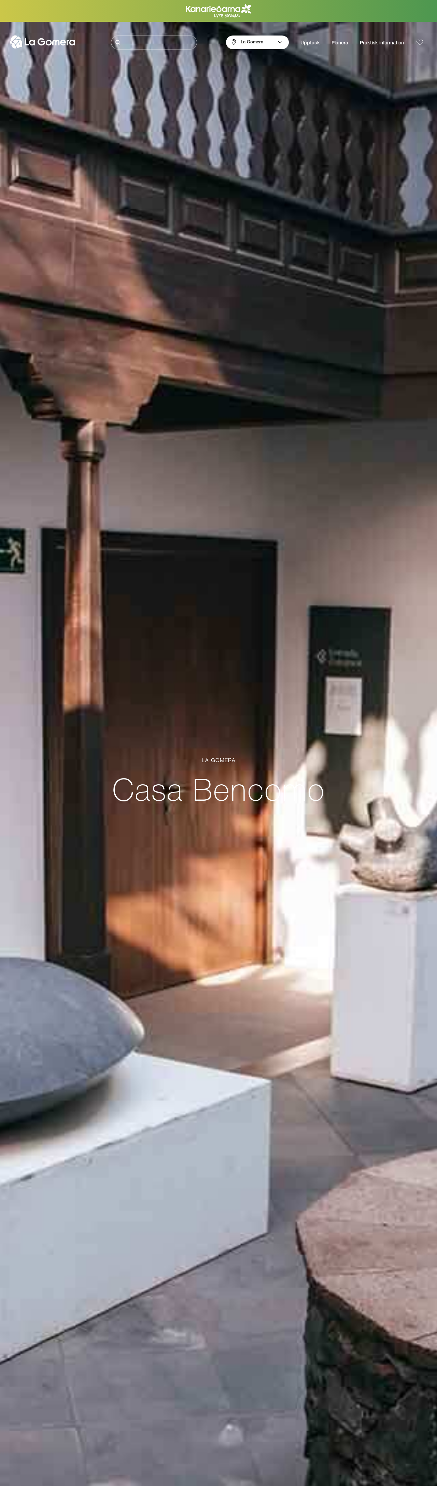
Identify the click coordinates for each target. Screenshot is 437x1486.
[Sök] (154, 43)
